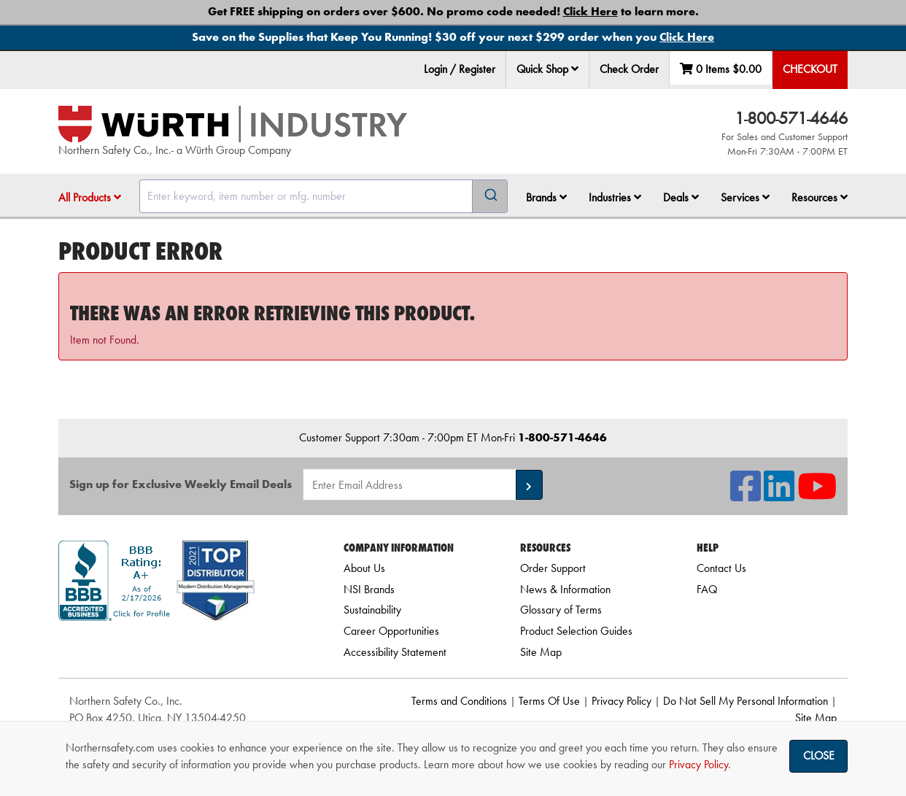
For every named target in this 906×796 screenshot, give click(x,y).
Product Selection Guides (576, 631)
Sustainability (372, 610)
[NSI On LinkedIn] (779, 495)
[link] (182, 647)
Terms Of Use (549, 701)
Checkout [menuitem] (810, 69)
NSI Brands (369, 589)
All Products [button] (89, 197)
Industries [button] (615, 197)
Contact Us (721, 568)
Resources (819, 197)
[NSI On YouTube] (817, 495)
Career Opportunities (391, 631)
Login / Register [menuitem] (459, 69)
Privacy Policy (621, 701)
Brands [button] (546, 197)
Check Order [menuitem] (629, 69)
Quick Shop (547, 69)
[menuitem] (547, 69)
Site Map (541, 652)
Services (745, 197)
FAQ (707, 589)
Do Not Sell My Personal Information (745, 701)
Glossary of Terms (561, 610)
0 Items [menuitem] (721, 69)
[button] (574, 68)
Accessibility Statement (395, 652)
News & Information (565, 589)
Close (819, 755)
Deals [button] (681, 197)
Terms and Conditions (459, 701)
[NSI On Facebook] (745, 495)
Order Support (553, 568)
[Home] (232, 124)
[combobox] (323, 196)
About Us (364, 568)
